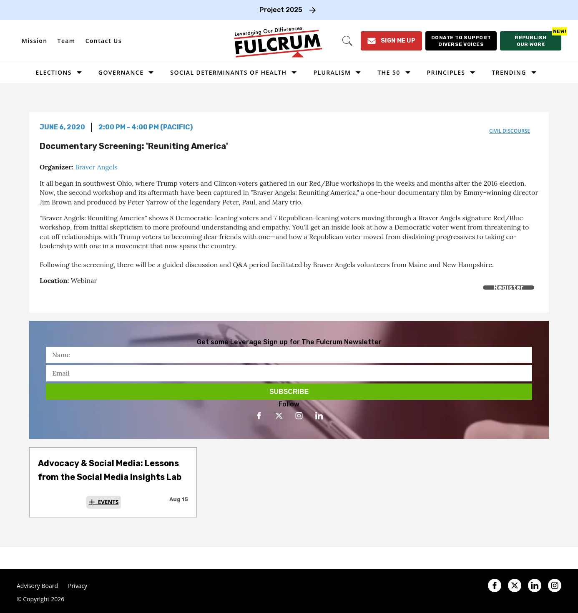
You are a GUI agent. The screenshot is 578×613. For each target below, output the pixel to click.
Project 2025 (280, 10)
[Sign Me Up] (391, 40)
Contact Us (103, 41)
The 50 (388, 72)
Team (66, 41)
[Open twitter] (279, 415)
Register (508, 287)
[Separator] (82, 297)
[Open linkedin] (319, 415)
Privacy (77, 586)
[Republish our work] (530, 40)
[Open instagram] (299, 415)
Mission (35, 41)
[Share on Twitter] (63, 297)
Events (108, 502)
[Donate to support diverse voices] (461, 40)
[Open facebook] (259, 415)
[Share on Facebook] (45, 297)
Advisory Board (37, 586)
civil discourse (509, 130)
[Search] (347, 41)
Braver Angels (96, 167)
